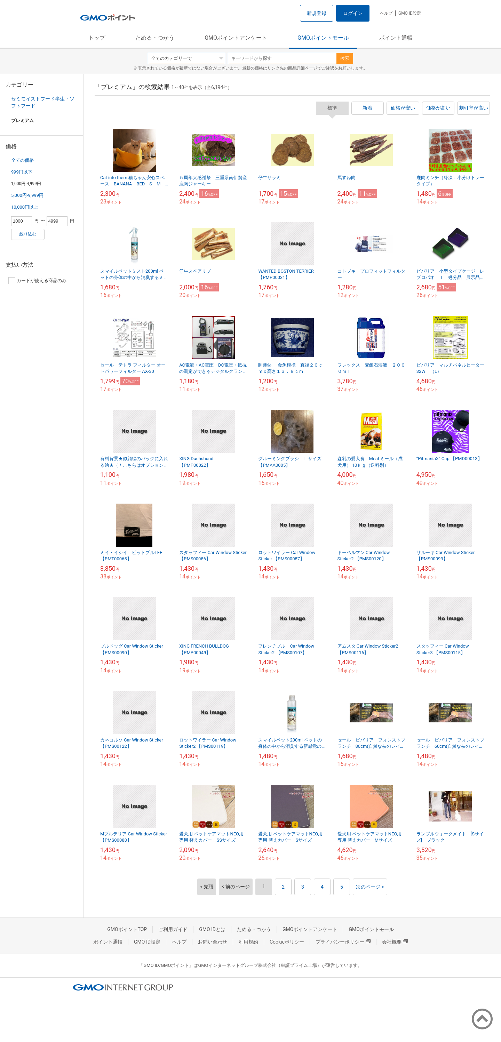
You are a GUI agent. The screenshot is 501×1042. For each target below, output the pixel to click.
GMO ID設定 (409, 13)
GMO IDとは (212, 929)
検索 (344, 58)
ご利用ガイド (173, 929)
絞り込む (27, 234)
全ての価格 (22, 160)
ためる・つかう (154, 37)
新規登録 (316, 13)
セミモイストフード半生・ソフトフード (42, 102)
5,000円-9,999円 (27, 195)
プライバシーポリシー (343, 942)
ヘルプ (386, 13)
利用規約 (248, 942)
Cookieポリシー (287, 942)
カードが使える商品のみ (37, 280)
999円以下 (21, 172)
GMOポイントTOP (127, 929)
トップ (96, 37)
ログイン (353, 13)
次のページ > (370, 887)
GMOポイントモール (323, 37)
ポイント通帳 (396, 37)
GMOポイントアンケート (236, 37)
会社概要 (395, 942)
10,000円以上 (24, 207)
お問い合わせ (212, 942)
